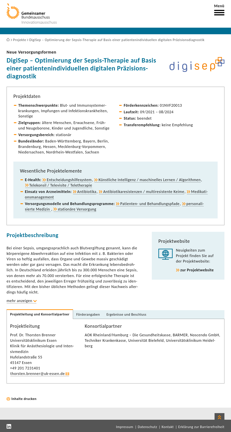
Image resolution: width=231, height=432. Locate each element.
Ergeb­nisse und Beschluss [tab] (126, 314)
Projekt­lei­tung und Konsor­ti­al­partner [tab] (40, 314)
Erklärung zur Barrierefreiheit (201, 427)
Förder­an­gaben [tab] (88, 314)
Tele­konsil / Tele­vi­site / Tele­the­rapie (60, 185)
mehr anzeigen (19, 300)
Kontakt (168, 427)
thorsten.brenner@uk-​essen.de (37, 373)
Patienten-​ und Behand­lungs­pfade (149, 203)
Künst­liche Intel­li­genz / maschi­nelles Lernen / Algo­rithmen (149, 179)
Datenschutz (147, 427)
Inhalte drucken (24, 399)
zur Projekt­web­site (197, 270)
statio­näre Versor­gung (77, 209)
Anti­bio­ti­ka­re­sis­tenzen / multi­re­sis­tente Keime (143, 191)
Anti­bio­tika (87, 191)
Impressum (124, 427)
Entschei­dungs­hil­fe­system (69, 179)
